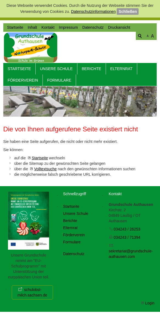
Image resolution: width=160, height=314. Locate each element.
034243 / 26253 (127, 226)
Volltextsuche (45, 166)
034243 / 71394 (127, 234)
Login (150, 300)
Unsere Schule (56, 66)
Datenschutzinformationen (93, 11)
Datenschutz (93, 55)
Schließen (128, 11)
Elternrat (121, 66)
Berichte (91, 66)
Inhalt (32, 55)
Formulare (59, 77)
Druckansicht (119, 55)
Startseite (15, 55)
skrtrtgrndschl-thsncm (131, 251)
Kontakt (47, 55)
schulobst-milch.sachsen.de (32, 289)
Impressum (68, 55)
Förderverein (23, 77)
